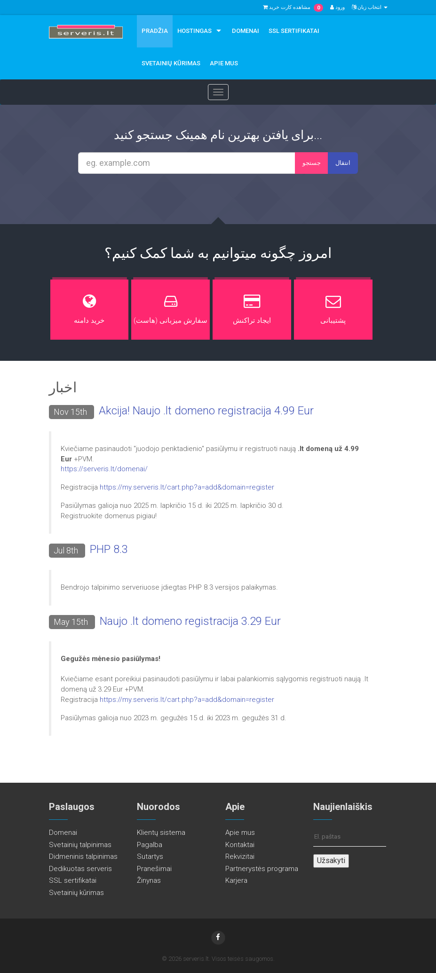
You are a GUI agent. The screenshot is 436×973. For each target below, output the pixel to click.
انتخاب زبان (370, 7)
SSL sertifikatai (294, 30)
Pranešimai (154, 868)
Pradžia (155, 30)
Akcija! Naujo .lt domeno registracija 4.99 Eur (206, 410)
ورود (337, 7)
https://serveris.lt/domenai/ (104, 469)
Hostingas (194, 30)
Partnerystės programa (261, 868)
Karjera (236, 880)
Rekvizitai (239, 856)
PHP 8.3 (109, 549)
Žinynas (149, 880)
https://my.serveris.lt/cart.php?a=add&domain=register (187, 487)
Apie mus (224, 63)
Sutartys (150, 856)
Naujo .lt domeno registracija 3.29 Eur (190, 621)
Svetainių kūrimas (171, 63)
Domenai (245, 30)
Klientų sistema (161, 832)
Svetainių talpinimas (80, 845)
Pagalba (149, 845)
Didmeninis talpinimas (83, 856)
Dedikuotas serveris (80, 868)
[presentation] (226, 199)
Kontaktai (239, 845)
